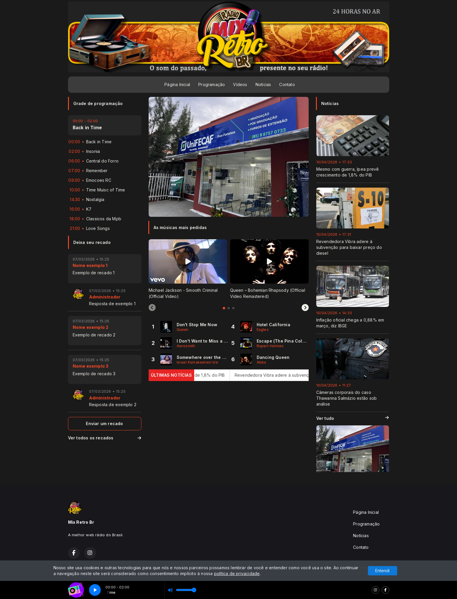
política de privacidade (237, 573)
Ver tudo (352, 418)
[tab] (224, 308)
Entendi (382, 570)
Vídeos (240, 84)
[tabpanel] (188, 269)
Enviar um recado (104, 423)
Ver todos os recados (104, 437)
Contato (287, 84)
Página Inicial (177, 84)
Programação (211, 84)
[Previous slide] (152, 308)
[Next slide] (305, 308)
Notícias (263, 84)
